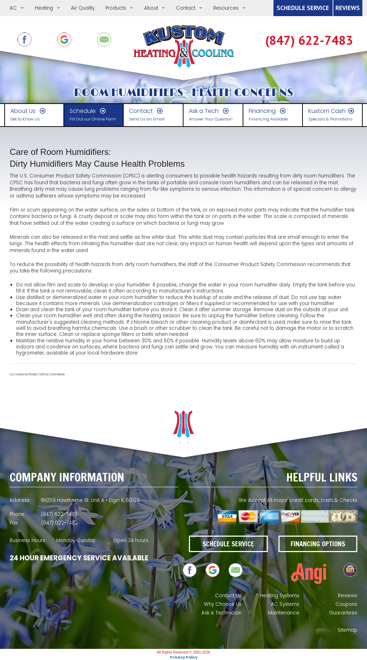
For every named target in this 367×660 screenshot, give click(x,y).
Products (115, 8)
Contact (185, 8)
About (151, 8)
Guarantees (343, 612)
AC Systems (285, 604)
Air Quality (83, 8)
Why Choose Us (223, 604)
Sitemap (347, 630)
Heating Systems (279, 595)
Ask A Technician (221, 612)
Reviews (347, 595)
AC (13, 8)
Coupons (346, 604)
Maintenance (283, 612)
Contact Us (228, 595)
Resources (226, 8)
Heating (44, 8)
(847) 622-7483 (309, 40)
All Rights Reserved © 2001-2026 (183, 652)
